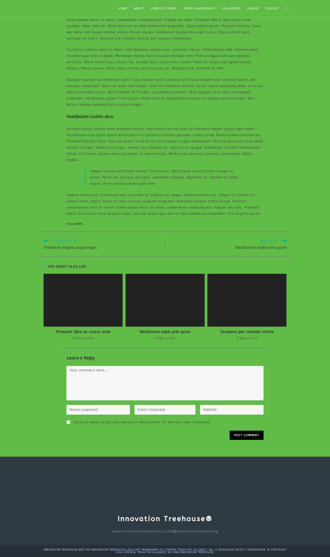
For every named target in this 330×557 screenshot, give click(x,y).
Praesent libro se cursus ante (83, 332)
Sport (78, 224)
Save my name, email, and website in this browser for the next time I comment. (142, 422)
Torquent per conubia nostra (247, 332)
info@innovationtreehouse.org (192, 531)
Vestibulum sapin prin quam (164, 332)
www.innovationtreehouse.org (137, 531)
